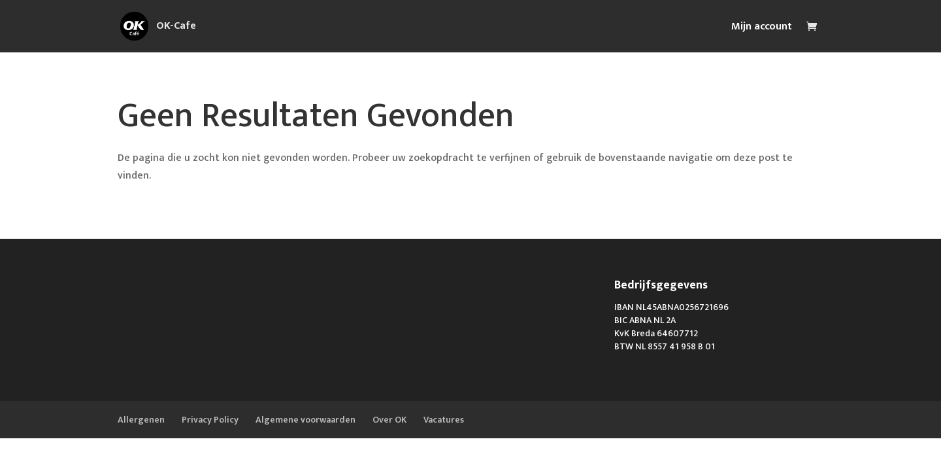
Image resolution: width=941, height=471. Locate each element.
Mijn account (761, 28)
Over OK (389, 419)
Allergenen (141, 419)
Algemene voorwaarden (305, 419)
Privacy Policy (210, 419)
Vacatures (443, 419)
